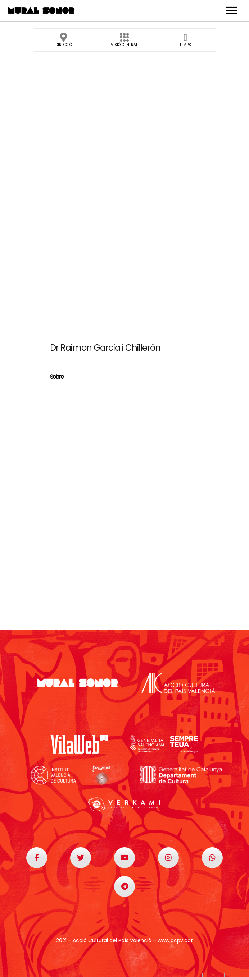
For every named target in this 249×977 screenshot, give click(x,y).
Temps (185, 42)
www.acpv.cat (175, 940)
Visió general (124, 42)
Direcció (63, 42)
